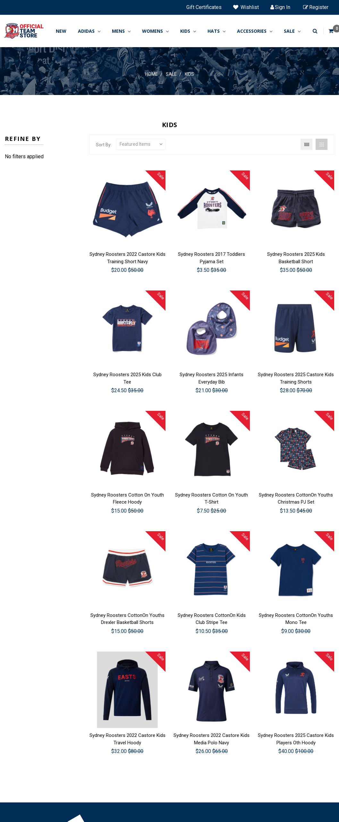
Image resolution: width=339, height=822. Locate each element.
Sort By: (104, 144)
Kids (189, 74)
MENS (121, 31)
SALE (292, 31)
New (61, 31)
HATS (216, 31)
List (306, 144)
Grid (321, 144)
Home (151, 74)
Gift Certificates (204, 7)
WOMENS (155, 31)
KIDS (188, 31)
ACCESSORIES (254, 31)
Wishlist (246, 7)
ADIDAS (89, 31)
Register (315, 7)
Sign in (280, 7)
